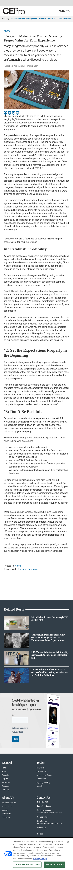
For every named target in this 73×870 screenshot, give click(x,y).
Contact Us (41, 828)
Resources (6, 783)
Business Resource (28, 569)
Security (39, 786)
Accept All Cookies (54, 864)
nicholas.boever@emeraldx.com (49, 824)
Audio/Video (41, 779)
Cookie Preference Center (27, 864)
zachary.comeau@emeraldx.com (49, 813)
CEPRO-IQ (6, 817)
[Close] (68, 842)
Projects (5, 779)
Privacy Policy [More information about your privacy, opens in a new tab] (40, 859)
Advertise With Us (9, 803)
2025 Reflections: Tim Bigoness (24, 19)
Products (5, 775)
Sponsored (6, 786)
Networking (40, 768)
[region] (36, 853)
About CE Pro (7, 806)
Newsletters (6, 814)
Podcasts (5, 790)
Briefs (4, 772)
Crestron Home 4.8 (47, 19)
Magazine (5, 810)
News (7, 30)
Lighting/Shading (43, 783)
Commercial (41, 772)
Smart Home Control (44, 775)
